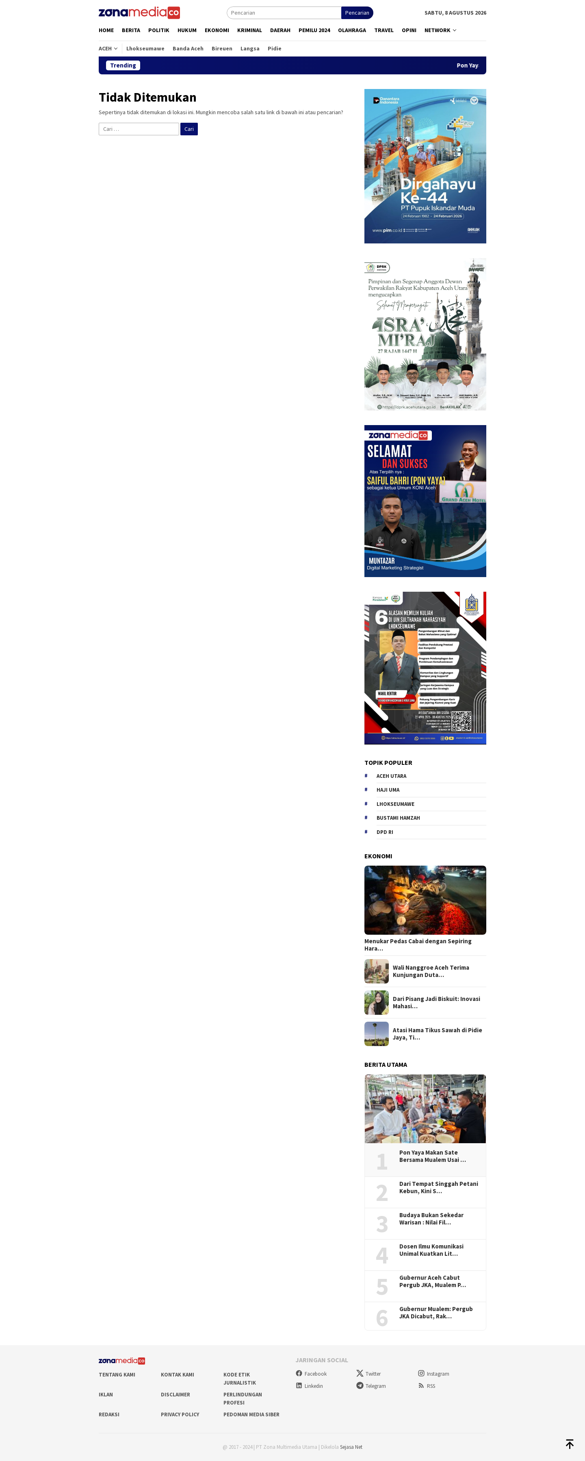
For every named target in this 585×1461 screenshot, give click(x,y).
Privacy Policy (180, 1414)
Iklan (106, 1394)
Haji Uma (388, 789)
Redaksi (109, 1414)
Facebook (311, 1373)
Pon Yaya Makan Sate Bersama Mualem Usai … (432, 1156)
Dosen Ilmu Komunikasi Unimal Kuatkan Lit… (431, 1250)
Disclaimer (175, 1394)
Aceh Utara (391, 776)
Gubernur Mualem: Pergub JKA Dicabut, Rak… (436, 1312)
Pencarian (357, 12)
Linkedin (309, 1386)
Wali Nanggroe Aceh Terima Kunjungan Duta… (431, 971)
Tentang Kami (117, 1374)
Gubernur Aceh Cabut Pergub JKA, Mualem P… (432, 1281)
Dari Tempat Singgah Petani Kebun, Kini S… (438, 1187)
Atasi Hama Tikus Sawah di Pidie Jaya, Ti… (437, 1034)
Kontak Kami (177, 1374)
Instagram (433, 1373)
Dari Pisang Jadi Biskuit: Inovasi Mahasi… (436, 1002)
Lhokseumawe (395, 804)
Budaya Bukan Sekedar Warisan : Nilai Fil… (431, 1218)
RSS (426, 1386)
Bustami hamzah (398, 817)
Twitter (368, 1373)
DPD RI (385, 832)
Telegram (371, 1386)
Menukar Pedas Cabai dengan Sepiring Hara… (418, 945)
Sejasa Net (351, 1447)
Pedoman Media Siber (251, 1414)
